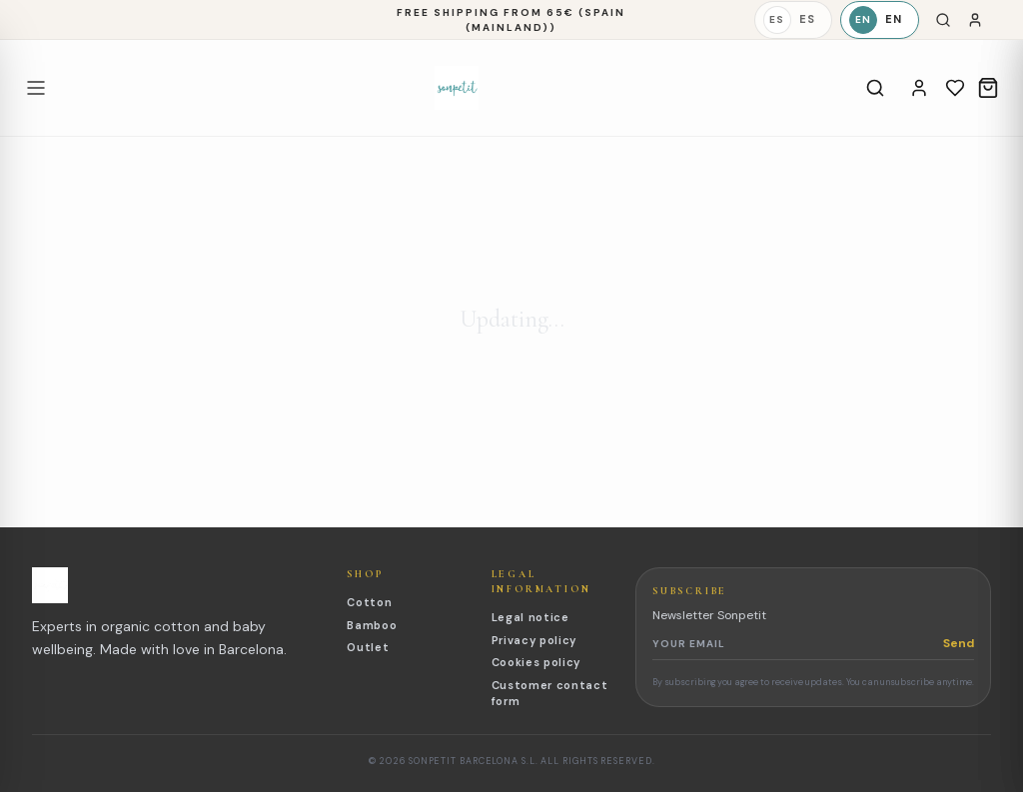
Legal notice (530, 617)
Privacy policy (534, 640)
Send (958, 643)
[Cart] (988, 88)
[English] (879, 20)
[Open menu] (36, 88)
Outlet (368, 647)
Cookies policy (536, 662)
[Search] (943, 20)
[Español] (793, 20)
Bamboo (372, 625)
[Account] (919, 88)
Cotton (369, 602)
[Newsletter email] (797, 643)
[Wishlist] (955, 88)
